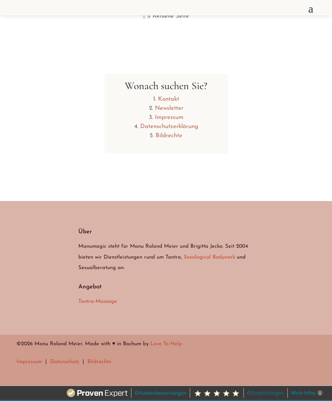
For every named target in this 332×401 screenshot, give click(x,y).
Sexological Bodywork (209, 257)
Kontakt (168, 99)
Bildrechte (169, 136)
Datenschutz (64, 362)
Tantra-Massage (97, 301)
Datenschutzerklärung (169, 126)
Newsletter (169, 108)
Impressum (169, 117)
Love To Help (166, 344)
